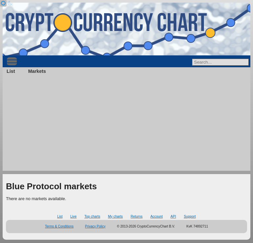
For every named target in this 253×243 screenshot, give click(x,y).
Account (156, 216)
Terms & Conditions (59, 226)
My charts (115, 216)
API (173, 216)
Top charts (92, 216)
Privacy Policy (95, 226)
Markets (37, 71)
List (11, 71)
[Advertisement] (126, 124)
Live (73, 216)
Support (190, 216)
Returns (136, 216)
